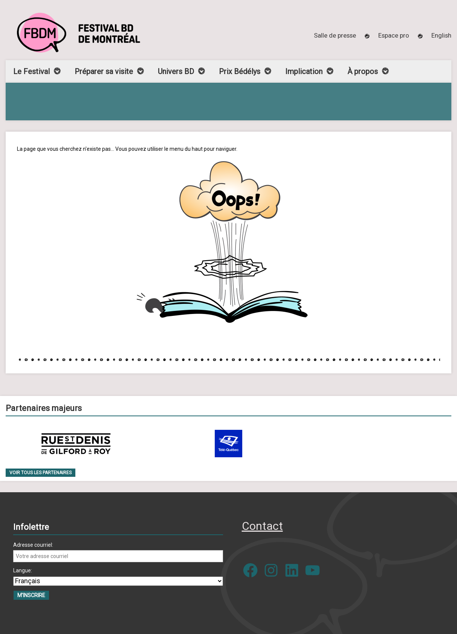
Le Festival (31, 71)
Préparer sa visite (104, 71)
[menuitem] (441, 35)
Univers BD (176, 71)
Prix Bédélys (239, 71)
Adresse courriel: (33, 545)
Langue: (22, 570)
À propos (362, 71)
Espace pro (393, 35)
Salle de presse (335, 35)
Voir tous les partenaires (40, 472)
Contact (262, 525)
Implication (303, 71)
